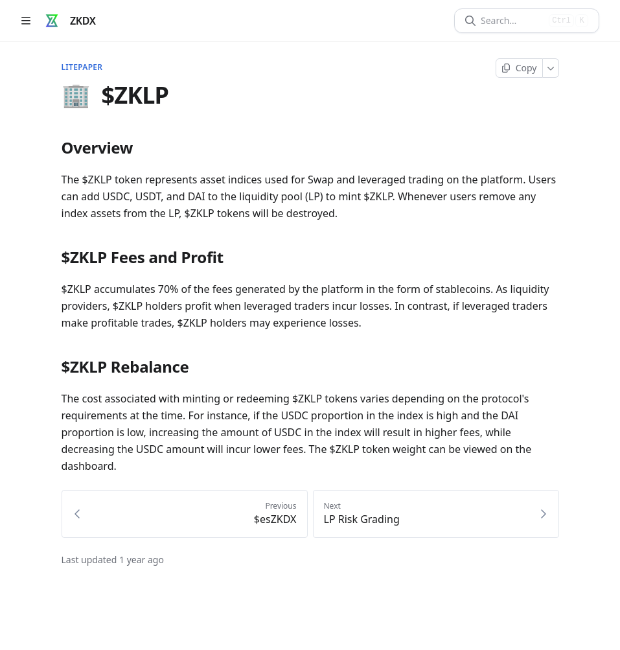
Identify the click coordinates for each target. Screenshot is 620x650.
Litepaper (82, 67)
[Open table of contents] (26, 20)
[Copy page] (519, 68)
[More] (551, 68)
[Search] (512, 20)
